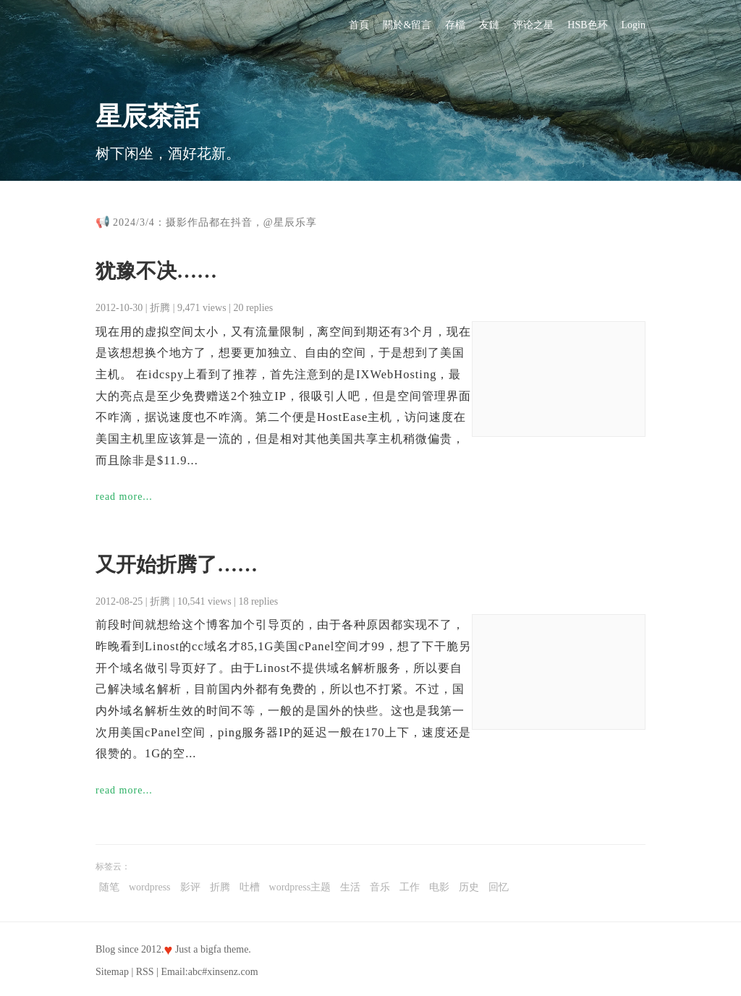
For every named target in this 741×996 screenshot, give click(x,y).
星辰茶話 (148, 116)
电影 (439, 887)
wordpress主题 (300, 887)
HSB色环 (587, 25)
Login (633, 25)
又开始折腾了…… (177, 564)
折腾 (160, 307)
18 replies (258, 601)
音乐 (380, 887)
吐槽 (250, 887)
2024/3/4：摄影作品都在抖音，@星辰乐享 (215, 222)
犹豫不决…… (156, 271)
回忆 (498, 887)
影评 (190, 887)
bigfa (210, 949)
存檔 (455, 25)
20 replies (253, 307)
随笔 (109, 887)
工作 (409, 887)
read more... (124, 496)
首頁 (359, 25)
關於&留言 (407, 25)
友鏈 (489, 25)
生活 (350, 887)
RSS (145, 971)
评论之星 (533, 25)
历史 (469, 887)
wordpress (150, 887)
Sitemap (112, 971)
